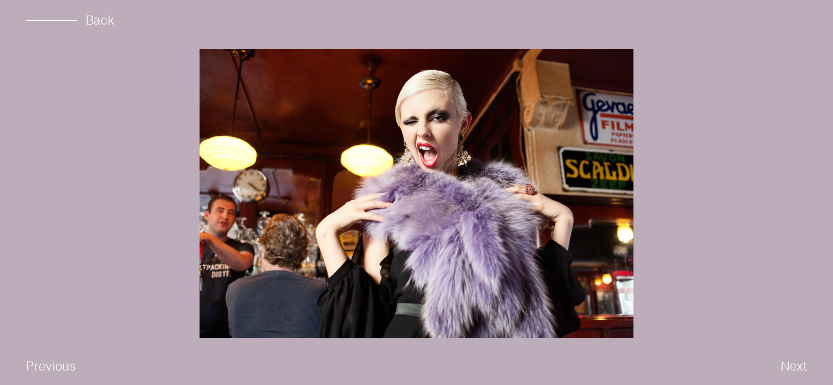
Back (70, 20)
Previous (51, 365)
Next (794, 365)
